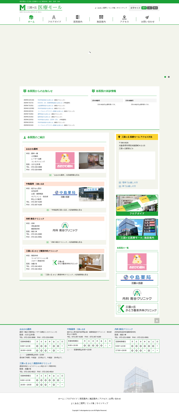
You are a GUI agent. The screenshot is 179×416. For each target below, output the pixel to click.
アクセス (124, 19)
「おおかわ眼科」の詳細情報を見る (66, 175)
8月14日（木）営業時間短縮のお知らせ (50, 103)
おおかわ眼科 (32, 149)
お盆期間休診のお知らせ (45, 105)
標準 (144, 7)
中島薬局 (35, 184)
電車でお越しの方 (130, 182)
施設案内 (101, 19)
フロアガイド (54, 19)
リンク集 (111, 8)
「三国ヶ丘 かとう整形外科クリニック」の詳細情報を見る (66, 275)
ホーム (31, 19)
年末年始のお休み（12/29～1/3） (48, 119)
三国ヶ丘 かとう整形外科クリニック (42, 251)
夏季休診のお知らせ (44, 114)
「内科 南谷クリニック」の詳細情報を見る (66, 242)
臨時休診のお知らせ (44, 117)
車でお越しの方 (129, 186)
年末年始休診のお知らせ (45, 100)
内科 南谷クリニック (35, 219)
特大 (155, 7)
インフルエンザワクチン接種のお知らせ (50, 111)
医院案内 (78, 19)
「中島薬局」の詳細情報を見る (66, 210)
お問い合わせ (147, 19)
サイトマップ (122, 8)
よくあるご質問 (101, 8)
